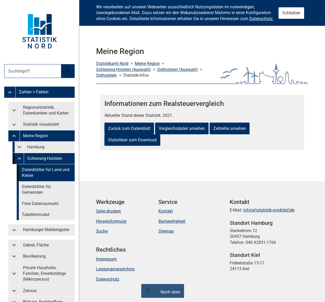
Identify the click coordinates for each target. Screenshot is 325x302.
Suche (102, 231)
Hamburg (35, 146)
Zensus (30, 290)
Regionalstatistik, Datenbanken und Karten (46, 110)
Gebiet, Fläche (36, 245)
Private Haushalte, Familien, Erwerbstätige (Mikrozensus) (44, 273)
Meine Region (35, 135)
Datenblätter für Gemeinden (36, 189)
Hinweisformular (111, 221)
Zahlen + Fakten (34, 91)
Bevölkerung (34, 256)
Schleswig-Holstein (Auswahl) (123, 69)
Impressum (106, 259)
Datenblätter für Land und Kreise (45, 172)
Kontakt (165, 211)
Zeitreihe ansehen (229, 128)
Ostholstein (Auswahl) (177, 69)
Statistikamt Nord (112, 63)
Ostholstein (106, 75)
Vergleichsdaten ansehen (182, 128)
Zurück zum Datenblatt (129, 128)
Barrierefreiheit (171, 221)
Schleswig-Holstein (44, 158)
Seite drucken (108, 211)
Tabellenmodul (35, 214)
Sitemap (166, 231)
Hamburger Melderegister (46, 229)
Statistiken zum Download (132, 139)
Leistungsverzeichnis (115, 269)
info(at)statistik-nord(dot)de (268, 210)
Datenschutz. (261, 18)
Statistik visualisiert (41, 124)
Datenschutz (107, 279)
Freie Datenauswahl (40, 203)
